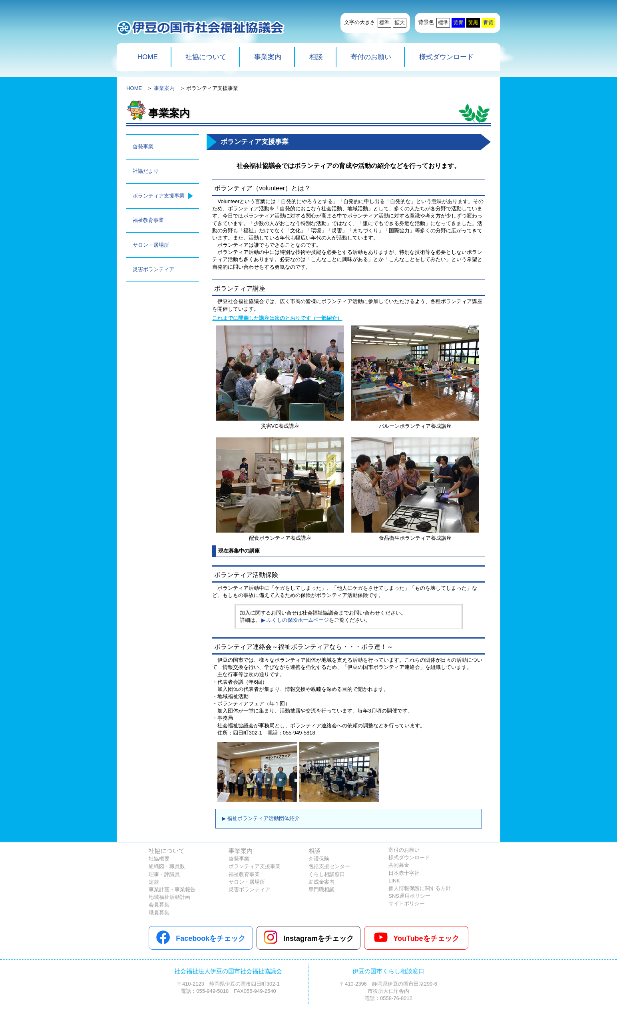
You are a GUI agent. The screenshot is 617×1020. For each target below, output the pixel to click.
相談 (316, 57)
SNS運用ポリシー (409, 896)
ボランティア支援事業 (159, 196)
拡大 (399, 23)
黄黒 (473, 23)
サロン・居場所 (151, 245)
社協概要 (159, 859)
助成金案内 (321, 882)
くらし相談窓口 (326, 874)
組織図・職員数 (167, 866)
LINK (394, 881)
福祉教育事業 (148, 220)
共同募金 (398, 865)
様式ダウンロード (446, 57)
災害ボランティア (153, 269)
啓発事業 (143, 147)
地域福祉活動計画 (169, 897)
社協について (205, 57)
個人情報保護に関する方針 (419, 888)
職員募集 (159, 913)
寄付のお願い (370, 57)
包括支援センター (329, 866)
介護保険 (318, 859)
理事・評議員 (164, 874)
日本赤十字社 (404, 873)
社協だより (146, 171)
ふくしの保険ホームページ (298, 620)
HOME (147, 57)
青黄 (488, 23)
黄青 (458, 23)
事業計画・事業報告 (172, 889)
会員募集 (159, 905)
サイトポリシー (406, 903)
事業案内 (267, 57)
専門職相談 (321, 889)
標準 (384, 23)
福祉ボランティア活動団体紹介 (263, 818)
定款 (154, 882)
